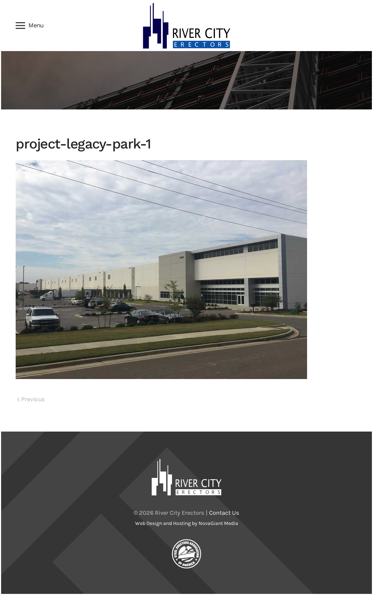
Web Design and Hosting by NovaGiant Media (186, 523)
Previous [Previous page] (30, 399)
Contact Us (224, 512)
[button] (30, 25)
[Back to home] (186, 25)
